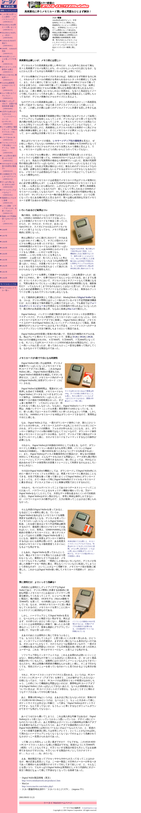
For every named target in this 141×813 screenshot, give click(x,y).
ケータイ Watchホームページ (58, 803)
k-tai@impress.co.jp (89, 808)
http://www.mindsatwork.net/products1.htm (41, 780)
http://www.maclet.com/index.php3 (37, 786)
